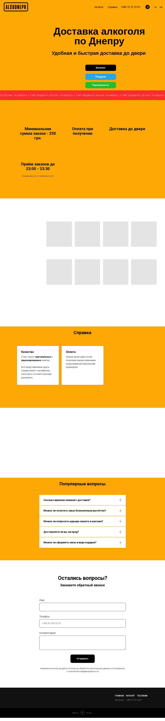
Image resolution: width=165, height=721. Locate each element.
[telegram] (147, 7)
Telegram (142, 696)
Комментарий (47, 632)
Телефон (44, 616)
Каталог (98, 7)
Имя (41, 600)
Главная (119, 696)
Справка (112, 7)
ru (156, 7)
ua (161, 7)
